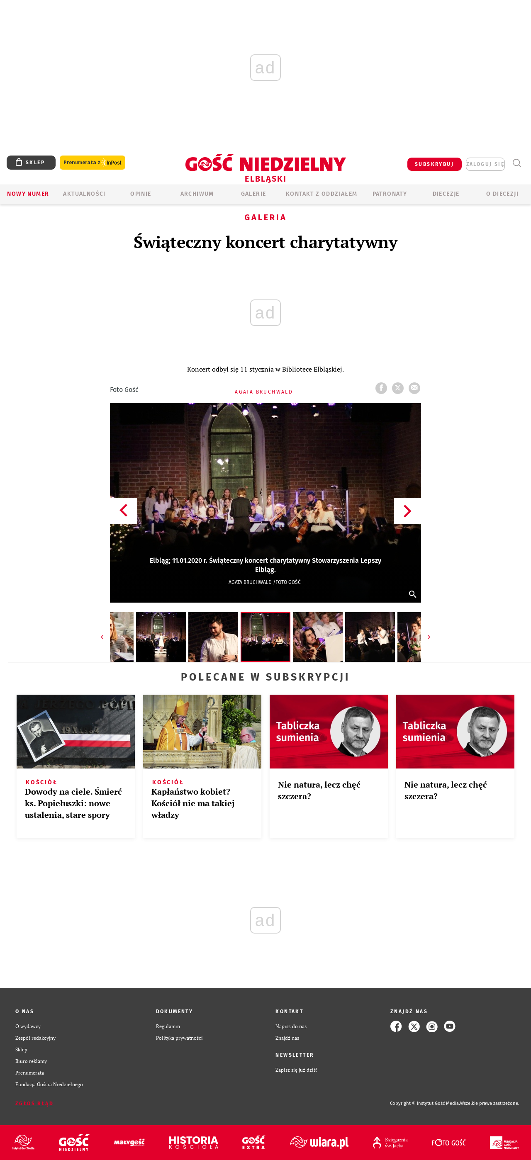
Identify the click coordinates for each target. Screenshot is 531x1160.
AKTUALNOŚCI (84, 193)
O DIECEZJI (502, 193)
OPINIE (140, 193)
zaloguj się (485, 164)
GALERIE (253, 193)
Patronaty (390, 193)
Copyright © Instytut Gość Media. (425, 1103)
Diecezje (446, 193)
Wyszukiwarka (516, 163)
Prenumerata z (92, 163)
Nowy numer (28, 193)
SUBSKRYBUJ (434, 164)
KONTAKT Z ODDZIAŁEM (322, 193)
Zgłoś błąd (34, 1103)
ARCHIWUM (197, 193)
